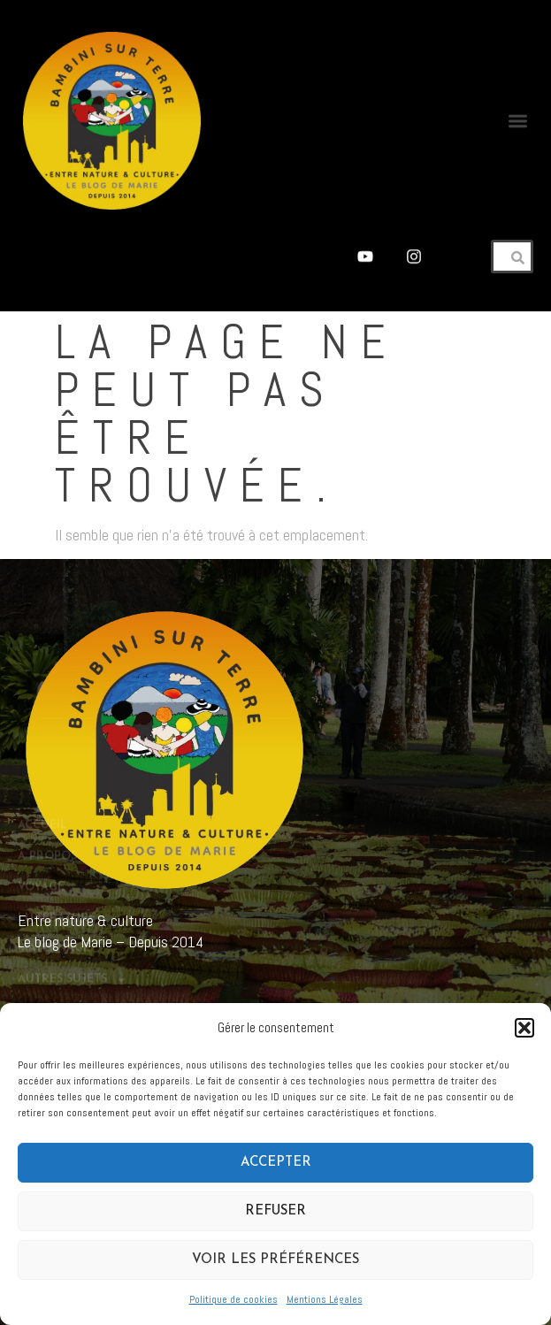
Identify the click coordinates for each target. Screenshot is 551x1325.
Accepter (276, 1162)
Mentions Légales (325, 1299)
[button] (524, 1028)
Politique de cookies (233, 1299)
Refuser (275, 1211)
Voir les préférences (275, 1260)
